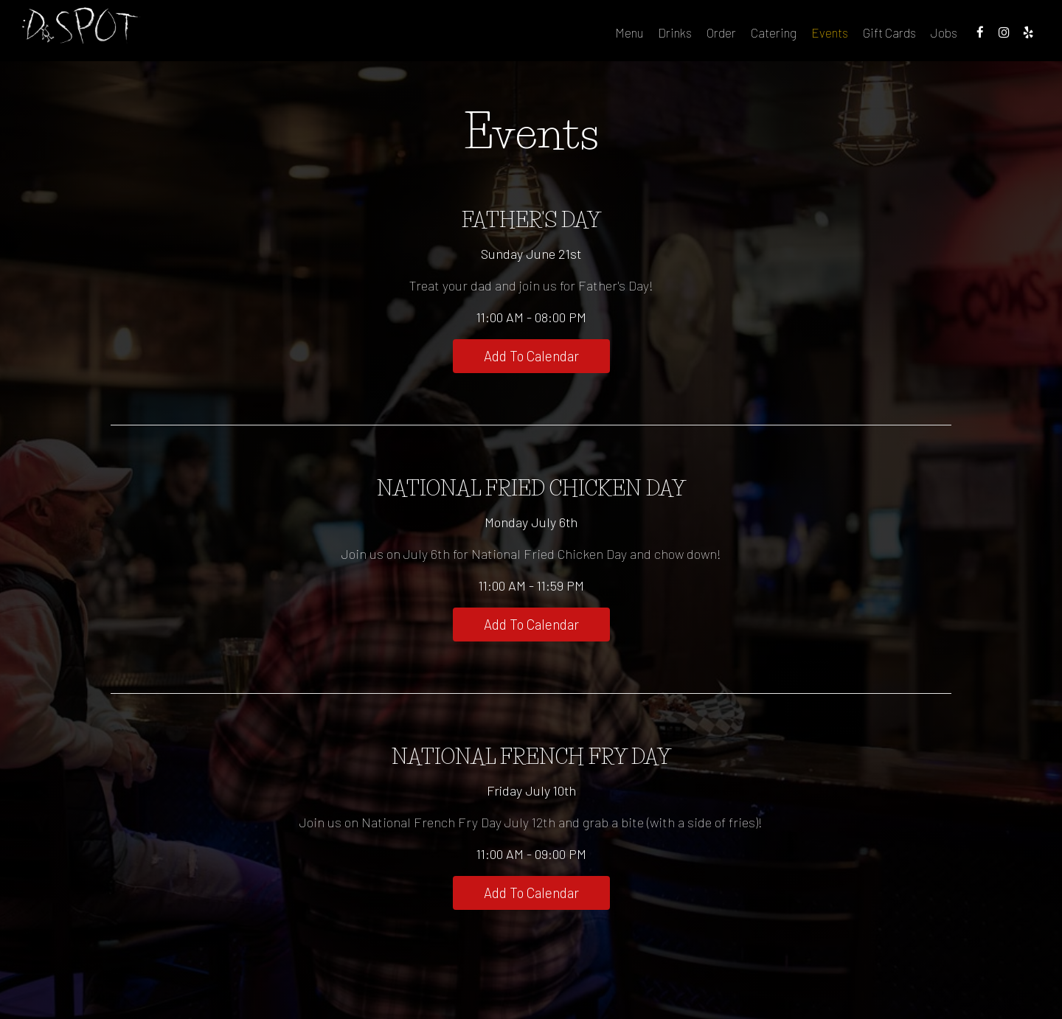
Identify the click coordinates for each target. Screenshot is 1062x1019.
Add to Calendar (531, 357)
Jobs (895, 36)
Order (672, 36)
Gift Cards (840, 36)
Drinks (626, 36)
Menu (580, 36)
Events (781, 36)
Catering (725, 36)
